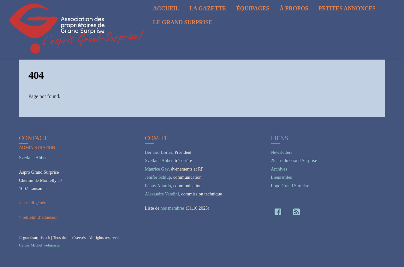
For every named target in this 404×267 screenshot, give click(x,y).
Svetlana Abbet (33, 157)
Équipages (253, 8)
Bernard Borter (158, 152)
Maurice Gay (157, 168)
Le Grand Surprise (182, 22)
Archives (279, 168)
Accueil (166, 8)
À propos (294, 8)
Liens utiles (281, 177)
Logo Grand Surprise (290, 185)
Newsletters (281, 152)
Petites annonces (347, 8)
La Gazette (207, 8)
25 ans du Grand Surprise (294, 160)
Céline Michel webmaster (40, 245)
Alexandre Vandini (162, 193)
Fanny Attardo (158, 185)
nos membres (173, 208)
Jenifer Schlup (158, 177)
